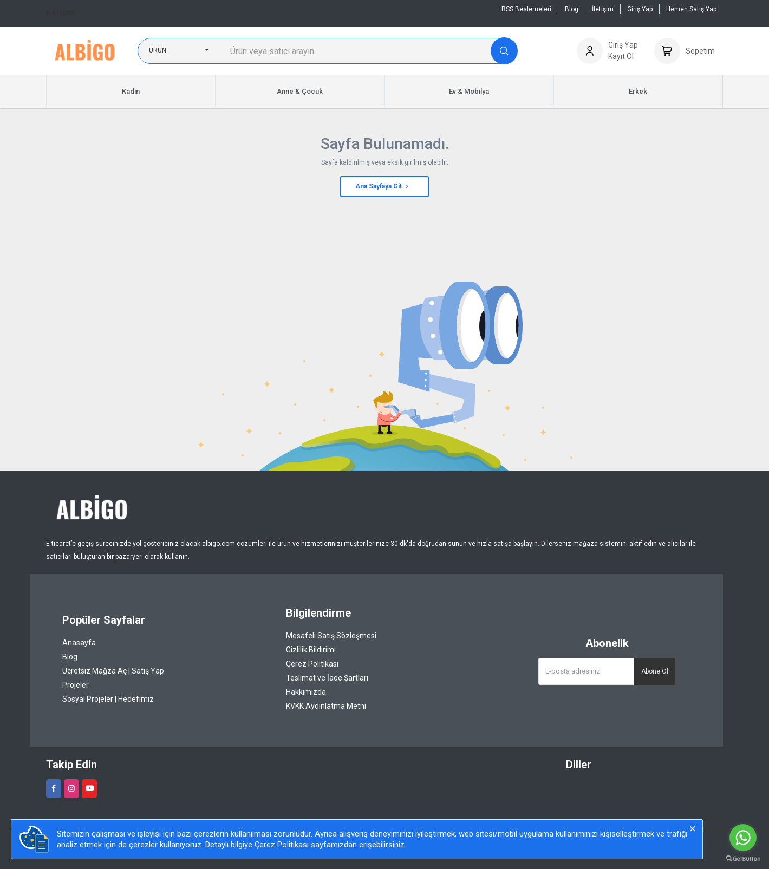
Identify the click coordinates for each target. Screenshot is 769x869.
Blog (571, 9)
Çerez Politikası (312, 663)
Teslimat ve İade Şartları (327, 678)
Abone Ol (654, 671)
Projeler (75, 685)
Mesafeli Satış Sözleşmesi (331, 635)
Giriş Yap (640, 9)
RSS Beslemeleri (526, 9)
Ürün (157, 50)
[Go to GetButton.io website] (743, 858)
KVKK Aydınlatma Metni (326, 706)
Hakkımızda (306, 692)
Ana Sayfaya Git (382, 186)
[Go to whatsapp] (743, 837)
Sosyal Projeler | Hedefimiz (108, 699)
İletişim (60, 13)
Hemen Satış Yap (691, 9)
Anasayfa (79, 642)
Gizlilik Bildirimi (311, 649)
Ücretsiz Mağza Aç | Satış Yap (113, 671)
